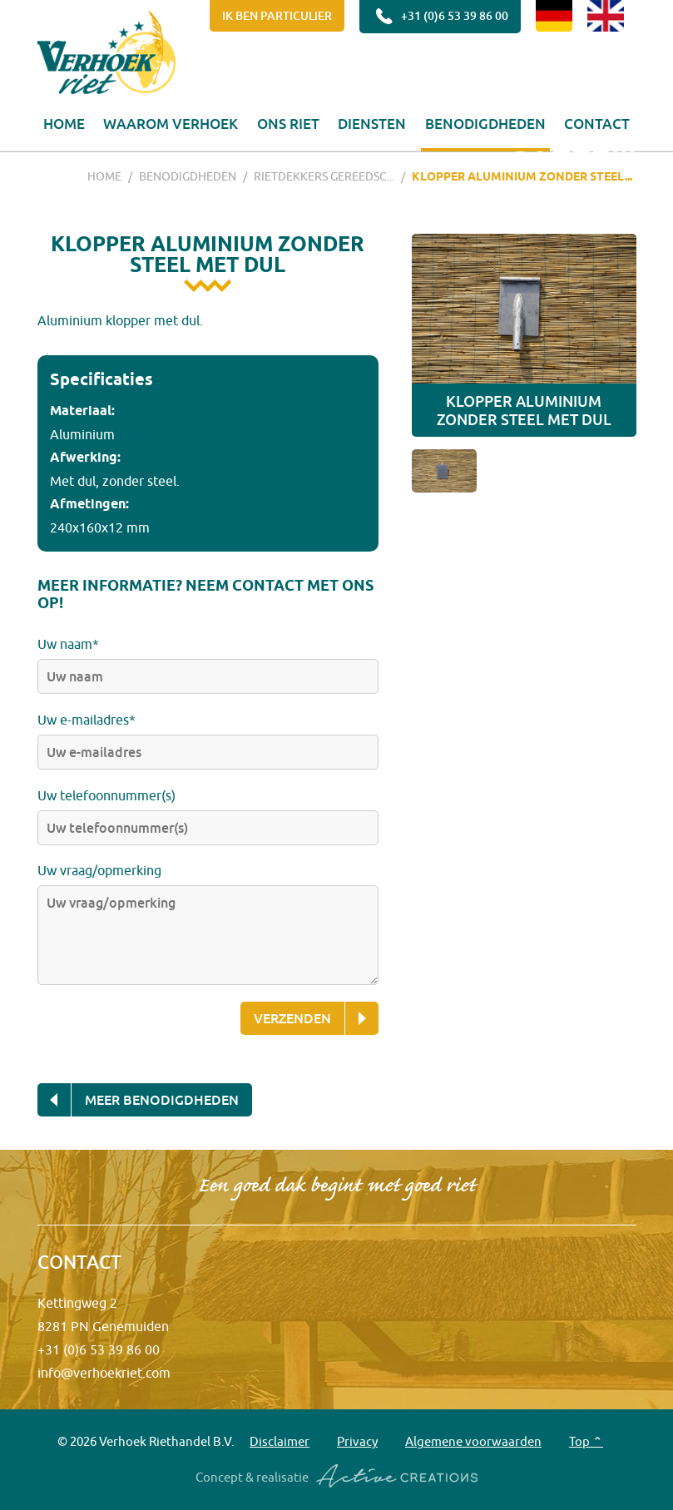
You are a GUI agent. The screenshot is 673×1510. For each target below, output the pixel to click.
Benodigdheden (485, 123)
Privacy (357, 1441)
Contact (597, 123)
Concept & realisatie (336, 1477)
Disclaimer (279, 1441)
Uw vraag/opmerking (99, 870)
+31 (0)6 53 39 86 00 (440, 16)
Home (64, 123)
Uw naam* (68, 644)
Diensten (372, 123)
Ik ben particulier (277, 15)
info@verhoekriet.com (104, 1372)
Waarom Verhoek (170, 123)
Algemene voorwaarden (473, 1441)
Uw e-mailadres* (86, 719)
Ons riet (288, 123)
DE (554, 15)
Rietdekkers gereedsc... (324, 176)
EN (605, 15)
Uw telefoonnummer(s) (106, 795)
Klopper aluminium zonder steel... (522, 176)
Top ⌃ (586, 1441)
